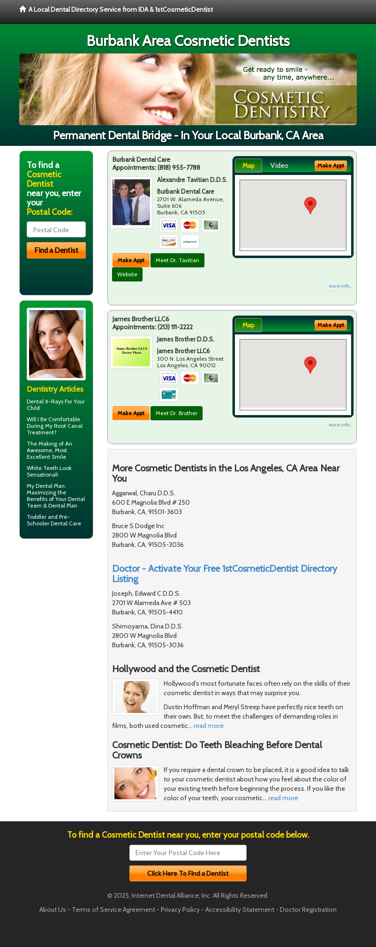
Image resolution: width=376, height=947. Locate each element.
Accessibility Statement (239, 909)
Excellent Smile (46, 456)
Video (279, 165)
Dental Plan (50, 485)
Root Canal (68, 425)
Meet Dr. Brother (176, 413)
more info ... (340, 286)
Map (248, 165)
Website (127, 274)
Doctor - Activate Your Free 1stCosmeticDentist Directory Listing (224, 573)
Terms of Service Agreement (113, 909)
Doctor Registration (308, 909)
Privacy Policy (180, 909)
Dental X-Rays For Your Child (56, 404)
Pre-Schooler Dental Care (54, 520)
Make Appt (131, 260)
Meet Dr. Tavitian (177, 260)
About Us (52, 909)
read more (209, 725)
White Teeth (42, 467)
